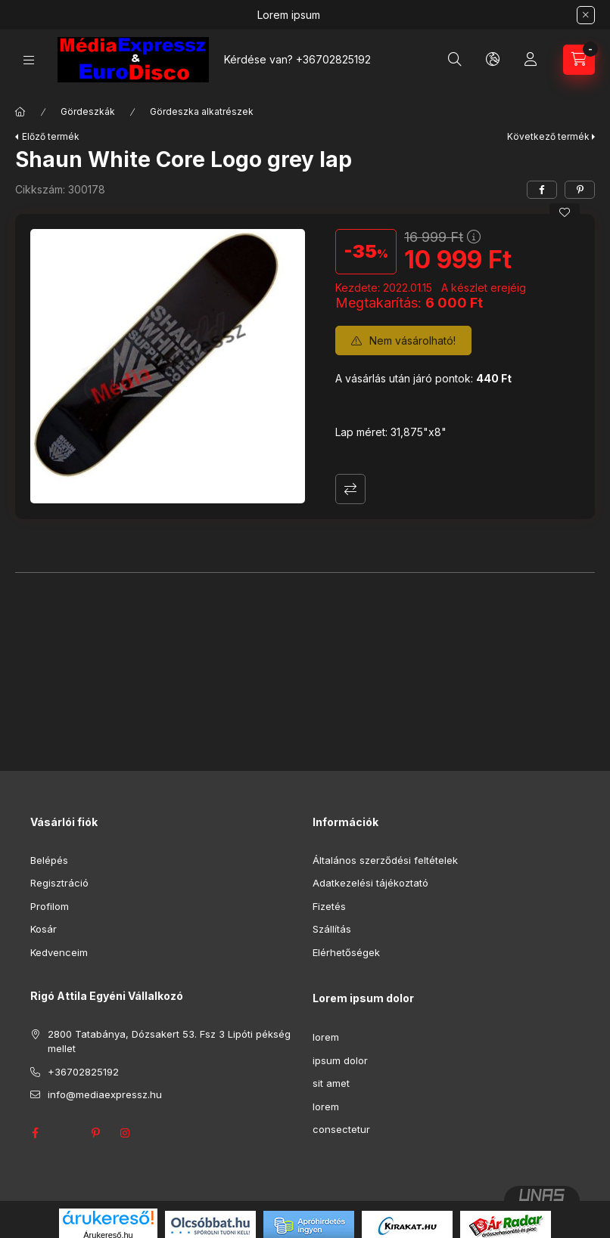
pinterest (95, 1133)
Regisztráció (59, 883)
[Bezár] (586, 15)
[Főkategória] (20, 112)
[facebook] (542, 190)
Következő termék (548, 136)
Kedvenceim (59, 952)
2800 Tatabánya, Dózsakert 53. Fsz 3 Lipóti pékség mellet (169, 1041)
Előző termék (50, 136)
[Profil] (530, 60)
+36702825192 (333, 59)
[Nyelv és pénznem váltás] (493, 60)
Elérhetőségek (346, 952)
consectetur (341, 1129)
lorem (326, 1037)
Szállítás (332, 929)
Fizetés (329, 906)
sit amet (331, 1083)
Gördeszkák (88, 111)
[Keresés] (455, 60)
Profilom (49, 906)
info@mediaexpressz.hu (105, 1094)
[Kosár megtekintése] (579, 60)
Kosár (43, 929)
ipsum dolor (340, 1060)
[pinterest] (580, 190)
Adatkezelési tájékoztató (370, 883)
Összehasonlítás (350, 489)
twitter (65, 1133)
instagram (125, 1133)
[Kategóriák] (28, 60)
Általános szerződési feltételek (385, 860)
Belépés (49, 860)
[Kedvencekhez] (564, 212)
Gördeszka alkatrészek (202, 111)
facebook (35, 1133)
